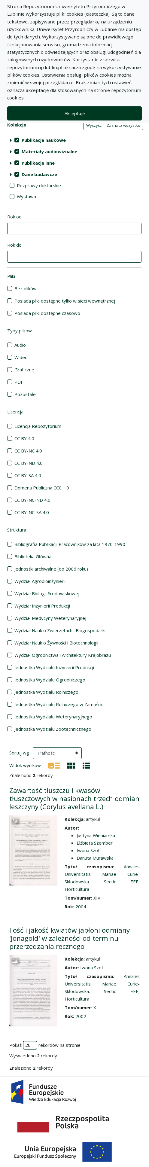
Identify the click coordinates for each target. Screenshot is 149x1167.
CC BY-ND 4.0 (28, 463)
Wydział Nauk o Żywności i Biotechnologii (56, 643)
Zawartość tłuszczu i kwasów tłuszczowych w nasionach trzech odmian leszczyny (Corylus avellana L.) (74, 798)
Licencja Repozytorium (37, 426)
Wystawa (26, 196)
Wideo (21, 357)
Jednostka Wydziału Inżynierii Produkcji (54, 667)
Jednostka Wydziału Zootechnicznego (52, 729)
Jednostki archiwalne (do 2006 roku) (51, 569)
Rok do (14, 245)
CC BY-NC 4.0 (28, 451)
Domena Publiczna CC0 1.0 (41, 488)
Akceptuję (75, 113)
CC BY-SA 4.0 (27, 475)
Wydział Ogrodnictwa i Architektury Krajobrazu (62, 655)
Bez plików (25, 288)
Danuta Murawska (95, 858)
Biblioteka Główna (32, 556)
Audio (20, 345)
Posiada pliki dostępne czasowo (47, 313)
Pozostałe (25, 394)
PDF (18, 382)
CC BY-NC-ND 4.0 (32, 500)
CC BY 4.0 (24, 438)
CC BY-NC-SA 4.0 (31, 512)
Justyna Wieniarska (96, 835)
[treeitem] (74, 140)
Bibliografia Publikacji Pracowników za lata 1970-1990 (69, 544)
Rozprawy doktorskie (39, 185)
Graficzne (24, 370)
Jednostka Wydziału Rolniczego (46, 692)
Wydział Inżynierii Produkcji (42, 606)
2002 (80, 1016)
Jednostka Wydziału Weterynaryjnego (53, 717)
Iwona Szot (88, 850)
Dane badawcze (39, 174)
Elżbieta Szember (95, 843)
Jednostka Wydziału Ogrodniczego (49, 680)
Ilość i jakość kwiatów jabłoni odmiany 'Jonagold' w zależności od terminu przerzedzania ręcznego (69, 938)
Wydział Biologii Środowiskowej (46, 593)
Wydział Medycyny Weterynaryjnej (50, 618)
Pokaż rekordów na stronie (45, 1045)
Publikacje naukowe (44, 140)
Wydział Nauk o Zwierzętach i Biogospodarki (59, 630)
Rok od (14, 217)
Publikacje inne (38, 163)
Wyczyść (94, 125)
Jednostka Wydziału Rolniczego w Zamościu (59, 704)
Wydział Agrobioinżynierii (39, 581)
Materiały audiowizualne (49, 151)
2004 (80, 906)
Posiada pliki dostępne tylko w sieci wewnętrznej (64, 301)
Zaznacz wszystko (123, 125)
